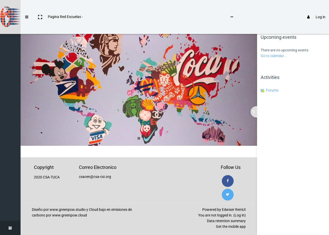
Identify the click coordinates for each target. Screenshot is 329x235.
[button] (40, 8)
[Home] (10, 24)
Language (151, 8)
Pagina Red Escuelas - (65, 8)
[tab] (276, 23)
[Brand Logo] (10, 8)
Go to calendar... (274, 56)
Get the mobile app (231, 226)
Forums (269, 90)
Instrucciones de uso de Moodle (111, 8)
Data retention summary (226, 221)
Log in (314, 8)
